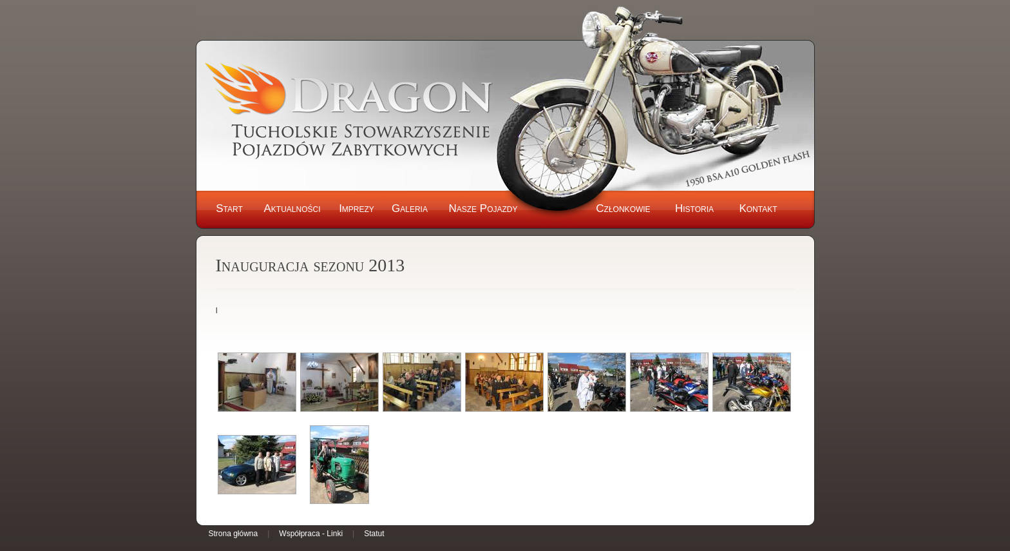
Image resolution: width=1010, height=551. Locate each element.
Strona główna (233, 533)
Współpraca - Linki (311, 533)
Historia (694, 208)
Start (229, 208)
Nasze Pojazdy (482, 208)
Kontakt (758, 208)
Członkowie (623, 208)
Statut (374, 533)
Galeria (410, 208)
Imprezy (356, 208)
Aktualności (291, 208)
